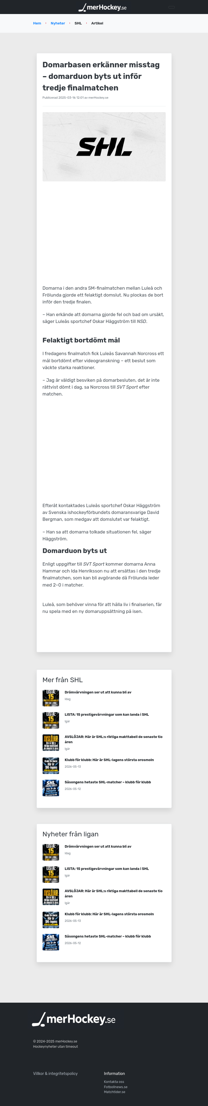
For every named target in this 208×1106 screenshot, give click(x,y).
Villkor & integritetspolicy (55, 1073)
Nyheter (58, 23)
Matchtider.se (114, 1092)
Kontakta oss (114, 1082)
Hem (37, 23)
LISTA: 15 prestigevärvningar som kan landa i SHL (107, 714)
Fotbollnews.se (115, 1087)
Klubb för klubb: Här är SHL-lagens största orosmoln (109, 760)
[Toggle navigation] (171, 7)
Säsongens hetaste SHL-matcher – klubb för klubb (108, 782)
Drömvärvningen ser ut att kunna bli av (98, 692)
